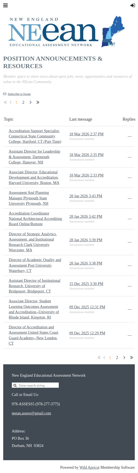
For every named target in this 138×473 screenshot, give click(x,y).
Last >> (38, 102)
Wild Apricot (89, 467)
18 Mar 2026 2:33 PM (86, 175)
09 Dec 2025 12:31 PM (87, 307)
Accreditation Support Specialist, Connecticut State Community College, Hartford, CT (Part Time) (35, 136)
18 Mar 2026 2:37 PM (86, 134)
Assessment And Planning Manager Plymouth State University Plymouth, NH (29, 197)
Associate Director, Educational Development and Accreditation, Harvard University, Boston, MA (34, 177)
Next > (30, 102)
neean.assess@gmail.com (31, 413)
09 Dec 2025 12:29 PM (87, 333)
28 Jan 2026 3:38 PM (85, 263)
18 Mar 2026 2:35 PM (86, 155)
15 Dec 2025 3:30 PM (86, 284)
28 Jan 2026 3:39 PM (85, 240)
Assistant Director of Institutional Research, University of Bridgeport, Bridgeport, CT (34, 285)
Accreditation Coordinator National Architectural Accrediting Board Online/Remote (35, 218)
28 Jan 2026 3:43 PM (85, 196)
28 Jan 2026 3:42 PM (85, 216)
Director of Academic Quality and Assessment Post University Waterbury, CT (35, 265)
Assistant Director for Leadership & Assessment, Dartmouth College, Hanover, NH (34, 156)
